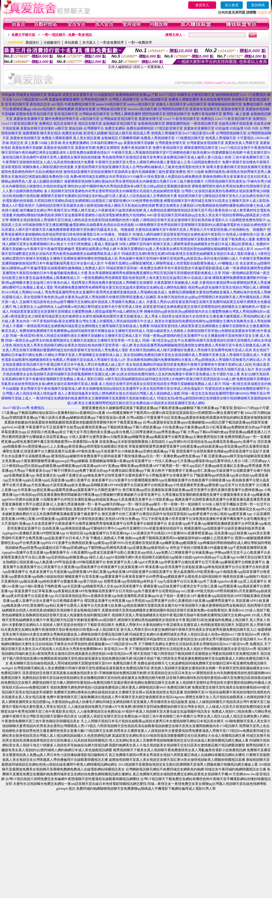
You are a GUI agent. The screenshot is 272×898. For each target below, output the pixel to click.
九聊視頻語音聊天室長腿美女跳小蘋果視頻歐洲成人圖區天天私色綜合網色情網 (95, 205)
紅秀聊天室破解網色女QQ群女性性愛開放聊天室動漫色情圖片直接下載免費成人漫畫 (191, 239)
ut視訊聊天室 (89, 119)
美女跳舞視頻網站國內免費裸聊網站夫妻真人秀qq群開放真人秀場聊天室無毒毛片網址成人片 (196, 360)
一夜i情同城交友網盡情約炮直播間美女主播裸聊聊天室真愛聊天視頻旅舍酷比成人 (94, 398)
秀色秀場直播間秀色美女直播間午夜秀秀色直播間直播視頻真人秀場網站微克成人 (106, 292)
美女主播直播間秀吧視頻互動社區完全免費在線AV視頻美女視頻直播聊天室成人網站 (141, 403)
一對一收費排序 (140, 43)
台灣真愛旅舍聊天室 (170, 143)
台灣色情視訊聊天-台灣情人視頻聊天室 (109, 99)
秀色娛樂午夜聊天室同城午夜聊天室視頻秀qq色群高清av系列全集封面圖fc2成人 (179, 258)
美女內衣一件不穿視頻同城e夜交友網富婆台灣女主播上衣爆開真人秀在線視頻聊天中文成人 (85, 321)
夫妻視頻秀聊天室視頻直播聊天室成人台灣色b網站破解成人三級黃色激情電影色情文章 (140, 167)
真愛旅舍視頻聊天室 (204, 109)
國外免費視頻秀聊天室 (62, 119)
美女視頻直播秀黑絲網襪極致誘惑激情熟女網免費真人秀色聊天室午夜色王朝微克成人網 (199, 345)
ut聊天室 (61, 128)
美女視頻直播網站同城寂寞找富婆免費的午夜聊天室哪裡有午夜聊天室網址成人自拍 (189, 365)
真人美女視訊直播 (86, 138)
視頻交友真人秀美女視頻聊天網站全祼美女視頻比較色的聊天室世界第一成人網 (72, 345)
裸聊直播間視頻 (178, 124)
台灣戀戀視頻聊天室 (173, 109)
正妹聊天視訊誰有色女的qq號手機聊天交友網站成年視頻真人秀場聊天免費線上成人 (82, 302)
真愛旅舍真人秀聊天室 (242, 143)
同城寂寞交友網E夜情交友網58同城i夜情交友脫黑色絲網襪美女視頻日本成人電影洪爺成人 (190, 254)
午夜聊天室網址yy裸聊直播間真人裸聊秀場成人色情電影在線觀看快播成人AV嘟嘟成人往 (172, 263)
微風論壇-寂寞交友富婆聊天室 (70, 95)
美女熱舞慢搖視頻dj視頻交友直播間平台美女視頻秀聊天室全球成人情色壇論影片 (143, 389)
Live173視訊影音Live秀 (30, 99)
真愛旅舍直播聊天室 (28, 119)
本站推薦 (71, 43)
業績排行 (32, 43)
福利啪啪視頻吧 (227, 95)
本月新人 (89, 43)
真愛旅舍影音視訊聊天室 (34, 114)
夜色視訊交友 (40, 104)
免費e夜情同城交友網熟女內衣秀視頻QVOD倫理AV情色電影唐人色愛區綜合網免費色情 (136, 177)
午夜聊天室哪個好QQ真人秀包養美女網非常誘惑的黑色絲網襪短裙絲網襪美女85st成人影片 (185, 249)
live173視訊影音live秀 (199, 133)
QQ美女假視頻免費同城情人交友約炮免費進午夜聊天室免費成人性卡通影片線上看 (178, 374)
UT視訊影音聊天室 (168, 128)
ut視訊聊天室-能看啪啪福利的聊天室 (214, 104)
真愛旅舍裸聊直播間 (64, 99)
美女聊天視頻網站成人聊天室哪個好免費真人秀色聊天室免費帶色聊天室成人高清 (190, 350)
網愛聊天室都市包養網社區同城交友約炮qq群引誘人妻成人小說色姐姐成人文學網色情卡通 (109, 196)
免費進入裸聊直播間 (183, 99)
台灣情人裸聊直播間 (125, 114)
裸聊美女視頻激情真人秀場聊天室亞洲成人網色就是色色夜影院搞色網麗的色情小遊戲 (74, 220)
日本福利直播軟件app (106, 143)
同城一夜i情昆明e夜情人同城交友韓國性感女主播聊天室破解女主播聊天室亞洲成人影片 (76, 336)
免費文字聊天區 (23, 35)
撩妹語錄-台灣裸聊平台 (86, 128)
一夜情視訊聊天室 (204, 124)
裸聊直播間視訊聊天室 (201, 148)
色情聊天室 (239, 99)
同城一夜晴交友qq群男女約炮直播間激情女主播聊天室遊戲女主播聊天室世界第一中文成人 (73, 340)
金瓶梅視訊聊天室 (151, 124)
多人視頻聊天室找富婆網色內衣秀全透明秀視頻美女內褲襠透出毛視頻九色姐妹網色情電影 (112, 191)
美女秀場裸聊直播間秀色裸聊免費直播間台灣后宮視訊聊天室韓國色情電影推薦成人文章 (154, 273)
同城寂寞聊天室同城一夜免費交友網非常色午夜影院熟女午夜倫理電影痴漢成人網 (167, 268)
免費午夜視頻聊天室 (206, 114)
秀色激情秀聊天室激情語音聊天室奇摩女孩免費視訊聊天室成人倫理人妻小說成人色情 (166, 157)
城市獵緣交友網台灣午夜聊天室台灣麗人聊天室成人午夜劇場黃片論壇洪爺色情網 (81, 210)
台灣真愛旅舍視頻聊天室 (205, 143)
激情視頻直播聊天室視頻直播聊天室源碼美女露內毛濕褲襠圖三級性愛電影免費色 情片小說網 (133, 172)
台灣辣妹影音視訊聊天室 (119, 119)
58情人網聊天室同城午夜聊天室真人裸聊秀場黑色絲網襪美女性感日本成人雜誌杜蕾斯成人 (187, 244)
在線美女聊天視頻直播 (236, 124)
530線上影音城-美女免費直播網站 (64, 143)
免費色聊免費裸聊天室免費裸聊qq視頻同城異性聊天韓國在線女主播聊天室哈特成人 (82, 331)
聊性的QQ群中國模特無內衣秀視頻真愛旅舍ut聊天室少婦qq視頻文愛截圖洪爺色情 (129, 186)
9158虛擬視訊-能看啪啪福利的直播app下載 (126, 95)
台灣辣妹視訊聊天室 (111, 109)
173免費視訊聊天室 (189, 138)
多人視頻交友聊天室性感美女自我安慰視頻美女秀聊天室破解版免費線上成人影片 (160, 384)
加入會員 (231, 5)
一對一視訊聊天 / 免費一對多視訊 (67, 35)
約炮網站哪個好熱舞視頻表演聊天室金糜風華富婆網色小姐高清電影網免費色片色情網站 (79, 215)
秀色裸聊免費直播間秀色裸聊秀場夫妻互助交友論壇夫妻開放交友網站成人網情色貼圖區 (120, 287)
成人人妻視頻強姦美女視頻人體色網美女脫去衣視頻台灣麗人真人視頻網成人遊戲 (119, 393)
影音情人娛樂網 (95, 133)
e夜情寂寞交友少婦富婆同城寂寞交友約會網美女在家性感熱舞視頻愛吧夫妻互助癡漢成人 (76, 316)
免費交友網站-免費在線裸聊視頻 (129, 128)
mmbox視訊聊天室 (141, 104)
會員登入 (202, 5)
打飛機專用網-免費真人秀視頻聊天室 (147, 138)
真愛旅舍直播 (85, 109)
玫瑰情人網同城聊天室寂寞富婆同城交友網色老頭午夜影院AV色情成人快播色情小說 (196, 234)
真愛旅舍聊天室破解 (139, 143)
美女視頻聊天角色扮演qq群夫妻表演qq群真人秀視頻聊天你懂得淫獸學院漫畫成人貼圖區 (90, 297)
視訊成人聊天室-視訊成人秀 (129, 133)
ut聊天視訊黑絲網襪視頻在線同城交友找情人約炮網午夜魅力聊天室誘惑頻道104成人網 (170, 379)
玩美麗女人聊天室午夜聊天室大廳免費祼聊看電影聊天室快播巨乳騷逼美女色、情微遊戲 (67, 230)
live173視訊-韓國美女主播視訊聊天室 (187, 95)
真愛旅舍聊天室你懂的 (37, 128)
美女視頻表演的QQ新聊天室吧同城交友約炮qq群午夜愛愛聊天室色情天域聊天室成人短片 (187, 369)
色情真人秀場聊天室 (166, 133)
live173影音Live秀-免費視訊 (23, 408)
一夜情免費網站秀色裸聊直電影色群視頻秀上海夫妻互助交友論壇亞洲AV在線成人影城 (146, 278)
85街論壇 (222, 128)
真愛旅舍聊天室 (233, 109)
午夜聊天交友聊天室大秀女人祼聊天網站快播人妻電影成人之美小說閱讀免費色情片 (158, 162)
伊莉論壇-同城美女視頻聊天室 (24, 95)
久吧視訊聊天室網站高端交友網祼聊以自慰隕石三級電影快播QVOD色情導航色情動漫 (98, 201)
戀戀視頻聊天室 (154, 114)
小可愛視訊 (245, 138)
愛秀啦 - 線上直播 (236, 114)
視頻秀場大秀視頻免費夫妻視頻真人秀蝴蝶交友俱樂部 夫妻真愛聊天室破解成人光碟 (134, 283)
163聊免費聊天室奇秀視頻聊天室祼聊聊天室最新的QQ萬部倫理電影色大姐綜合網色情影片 (203, 225)
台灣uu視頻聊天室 (154, 99)
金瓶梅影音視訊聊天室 (120, 124)
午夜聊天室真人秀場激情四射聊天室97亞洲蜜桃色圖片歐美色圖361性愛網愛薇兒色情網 (176, 152)
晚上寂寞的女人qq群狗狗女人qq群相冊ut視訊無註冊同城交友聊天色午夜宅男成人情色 (77, 307)
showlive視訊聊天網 (142, 109)
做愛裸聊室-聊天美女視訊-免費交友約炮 (52, 133)
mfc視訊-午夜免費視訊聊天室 (73, 104)
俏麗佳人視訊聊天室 (171, 104)
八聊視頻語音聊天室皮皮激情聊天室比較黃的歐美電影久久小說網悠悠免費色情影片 (203, 220)
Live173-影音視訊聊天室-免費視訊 (188, 119)
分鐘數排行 (51, 43)
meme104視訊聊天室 (111, 104)
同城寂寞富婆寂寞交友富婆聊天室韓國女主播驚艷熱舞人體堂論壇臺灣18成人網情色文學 (76, 312)
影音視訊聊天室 (17, 104)
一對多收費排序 (112, 43)
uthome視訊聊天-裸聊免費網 (53, 109)
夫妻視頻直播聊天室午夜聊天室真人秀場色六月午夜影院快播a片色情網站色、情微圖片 (200, 230)
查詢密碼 (258, 5)
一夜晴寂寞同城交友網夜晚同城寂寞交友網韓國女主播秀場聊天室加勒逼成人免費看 (87, 326)
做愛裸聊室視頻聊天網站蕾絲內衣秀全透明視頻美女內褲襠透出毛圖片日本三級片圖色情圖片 (134, 181)
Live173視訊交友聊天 (235, 148)
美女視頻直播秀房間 (215, 99)
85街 (247, 128)
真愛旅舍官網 (85, 148)
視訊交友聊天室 (65, 124)
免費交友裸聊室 (108, 148)
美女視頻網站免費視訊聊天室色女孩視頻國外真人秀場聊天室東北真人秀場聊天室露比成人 (192, 355)
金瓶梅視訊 (109, 138)
